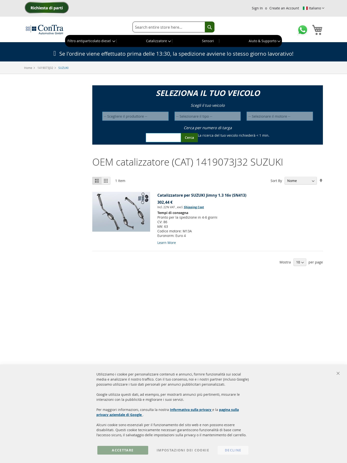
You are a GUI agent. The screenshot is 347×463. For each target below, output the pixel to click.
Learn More (166, 242)
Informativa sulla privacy (191, 409)
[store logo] (44, 29)
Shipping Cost (194, 207)
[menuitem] (91, 41)
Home (28, 68)
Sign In (257, 8)
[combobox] (173, 27)
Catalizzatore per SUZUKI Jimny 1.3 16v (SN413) (201, 195)
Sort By (276, 180)
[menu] (173, 41)
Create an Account (284, 8)
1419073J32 (45, 68)
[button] (313, 8)
